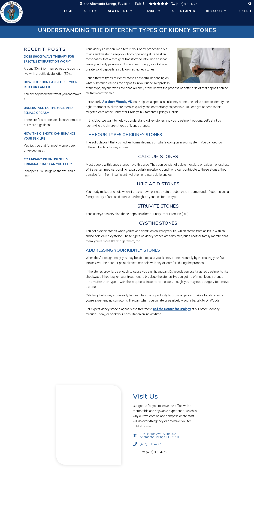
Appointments (183, 11)
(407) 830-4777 (186, 4)
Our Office (107, 4)
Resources (214, 11)
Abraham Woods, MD (117, 102)
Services (151, 11)
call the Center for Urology (172, 309)
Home (68, 11)
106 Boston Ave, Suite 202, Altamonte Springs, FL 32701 (159, 435)
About (89, 11)
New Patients (118, 11)
